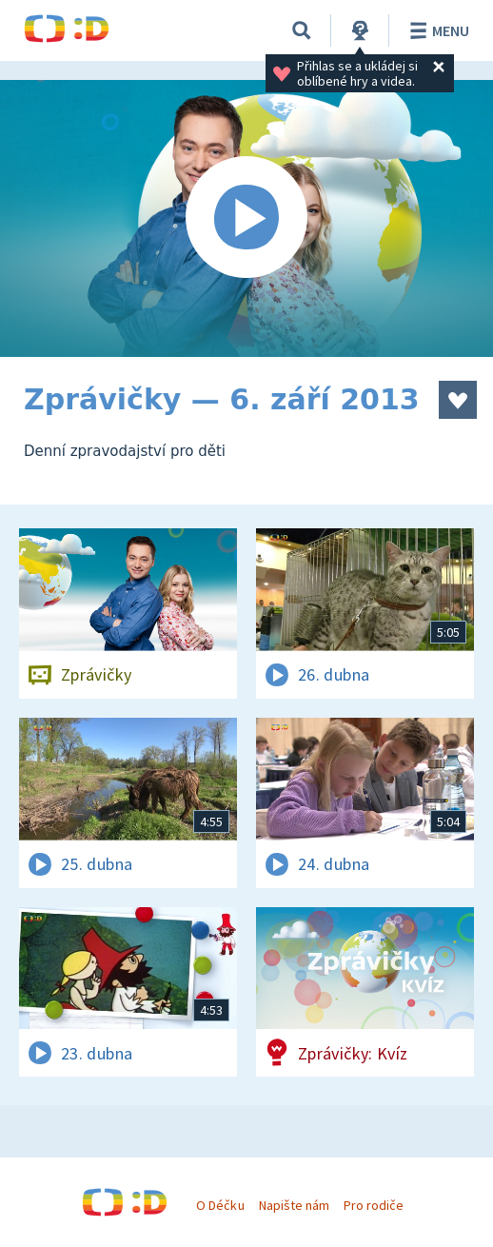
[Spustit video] (246, 218)
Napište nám (294, 1205)
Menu (436, 30)
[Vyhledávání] (301, 30)
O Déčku (220, 1205)
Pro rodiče (374, 1205)
